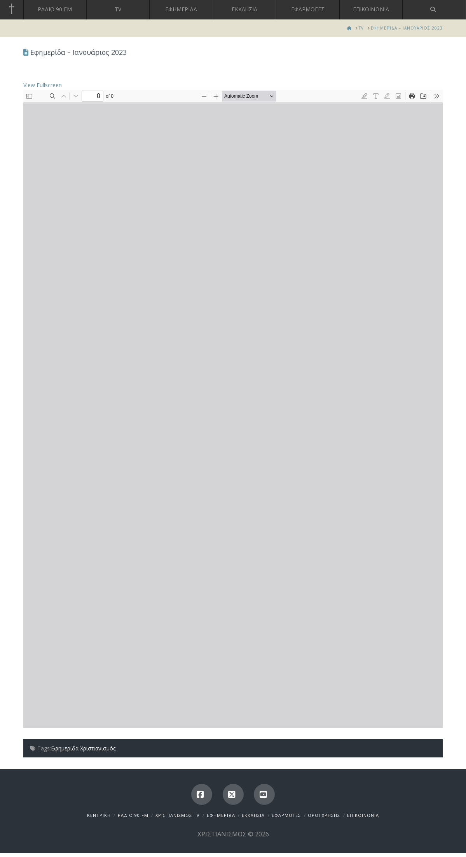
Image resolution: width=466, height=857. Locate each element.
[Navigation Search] (434, 9)
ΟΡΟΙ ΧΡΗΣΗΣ (324, 815)
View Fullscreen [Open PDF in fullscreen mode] (42, 85)
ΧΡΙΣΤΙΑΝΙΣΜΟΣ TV (177, 815)
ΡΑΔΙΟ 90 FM (133, 815)
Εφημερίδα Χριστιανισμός (83, 748)
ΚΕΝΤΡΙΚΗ (99, 815)
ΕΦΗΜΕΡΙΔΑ (221, 815)
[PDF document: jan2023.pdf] (233, 409)
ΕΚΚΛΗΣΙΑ (253, 815)
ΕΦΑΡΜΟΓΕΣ (286, 815)
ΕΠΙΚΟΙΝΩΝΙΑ (363, 815)
